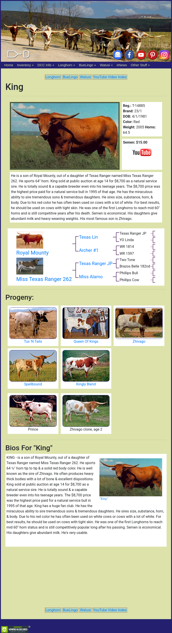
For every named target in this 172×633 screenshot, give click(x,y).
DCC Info (45, 65)
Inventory (24, 65)
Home (8, 65)
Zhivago (139, 341)
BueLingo (86, 65)
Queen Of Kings (86, 341)
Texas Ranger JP (95, 263)
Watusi (105, 65)
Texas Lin (88, 237)
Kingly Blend (86, 384)
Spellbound (33, 384)
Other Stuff (139, 65)
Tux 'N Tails (33, 341)
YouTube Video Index (110, 77)
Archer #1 (89, 250)
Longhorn (65, 65)
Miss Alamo (91, 276)
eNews (122, 65)
